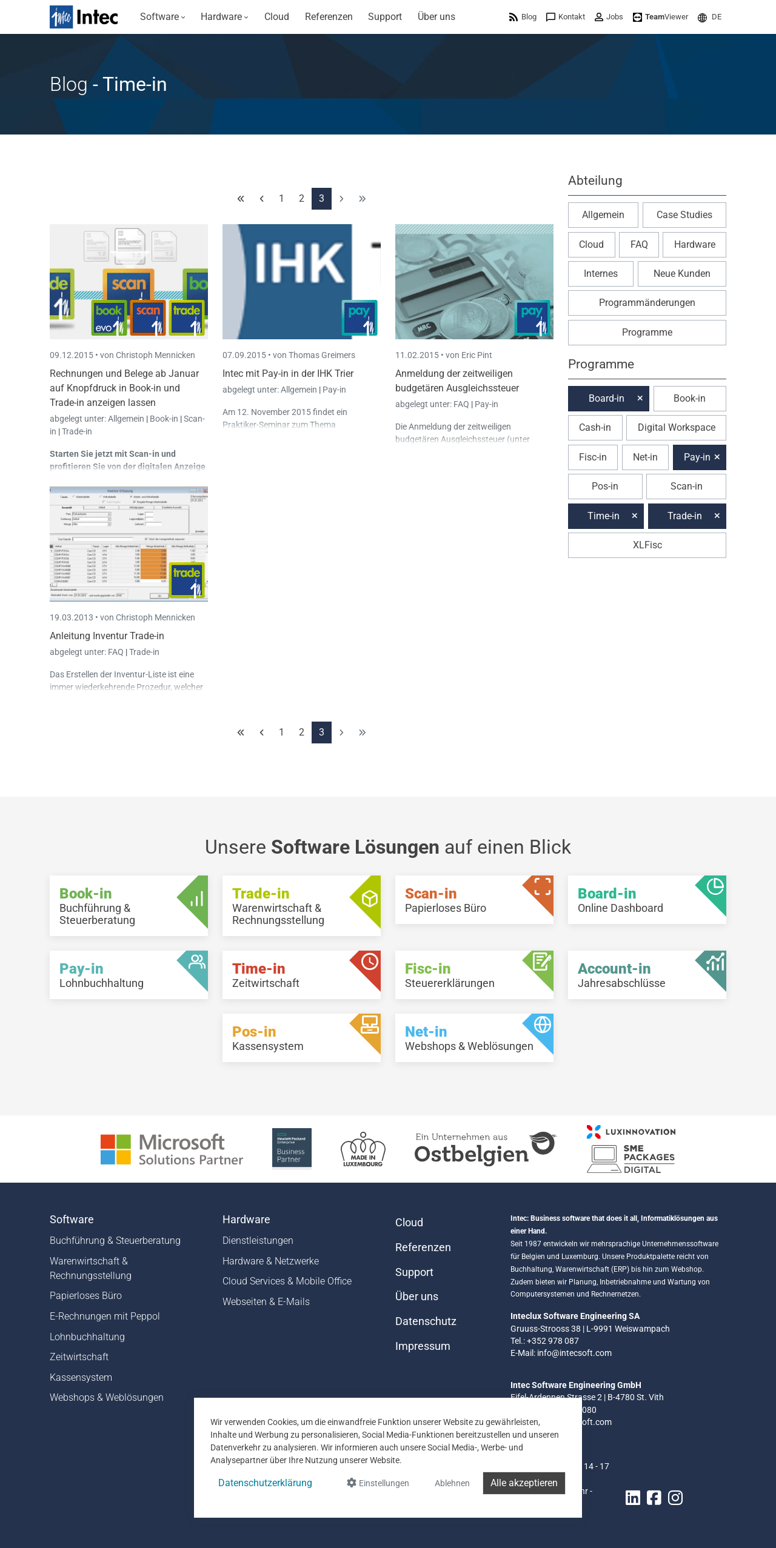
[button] (709, 16)
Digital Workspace (676, 427)
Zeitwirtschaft (79, 1357)
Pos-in (605, 486)
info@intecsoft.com (574, 1353)
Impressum (422, 1346)
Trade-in (77, 431)
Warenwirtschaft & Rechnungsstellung (91, 1268)
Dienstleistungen (257, 1240)
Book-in (164, 419)
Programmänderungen (647, 302)
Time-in (603, 516)
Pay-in (334, 389)
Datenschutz (426, 1321)
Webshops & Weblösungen (107, 1397)
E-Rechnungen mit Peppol (105, 1316)
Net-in (645, 457)
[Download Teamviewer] (660, 16)
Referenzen (423, 1247)
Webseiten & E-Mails (266, 1301)
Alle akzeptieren (524, 1483)
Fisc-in (593, 457)
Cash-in (595, 427)
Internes (601, 273)
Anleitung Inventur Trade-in (107, 636)
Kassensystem (81, 1377)
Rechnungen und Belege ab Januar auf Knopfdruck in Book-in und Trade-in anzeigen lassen (124, 388)
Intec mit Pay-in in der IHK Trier (287, 373)
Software (72, 1220)
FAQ (462, 404)
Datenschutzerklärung (265, 1483)
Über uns (416, 1297)
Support (414, 1272)
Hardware (694, 244)
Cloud (591, 244)
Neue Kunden (682, 273)
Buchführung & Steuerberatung (115, 1240)
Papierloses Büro (86, 1295)
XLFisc (647, 545)
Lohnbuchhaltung (87, 1337)
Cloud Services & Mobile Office (287, 1281)
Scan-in (144, 454)
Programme (647, 332)
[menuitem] (162, 17)
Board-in (606, 398)
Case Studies (684, 215)
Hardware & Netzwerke (270, 1261)
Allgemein (127, 419)
